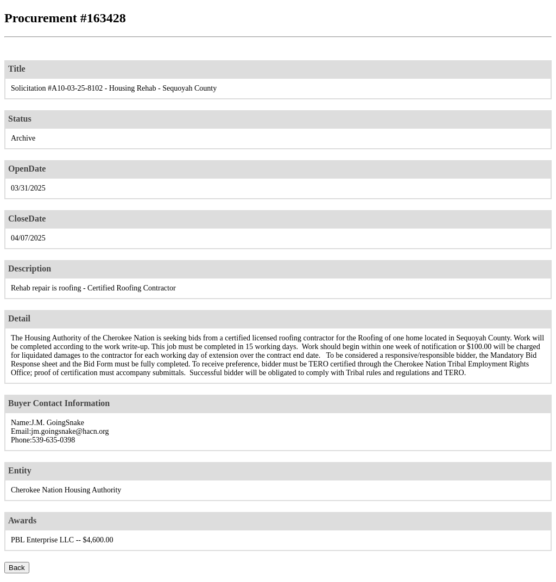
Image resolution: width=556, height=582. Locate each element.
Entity (19, 470)
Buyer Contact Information (59, 403)
